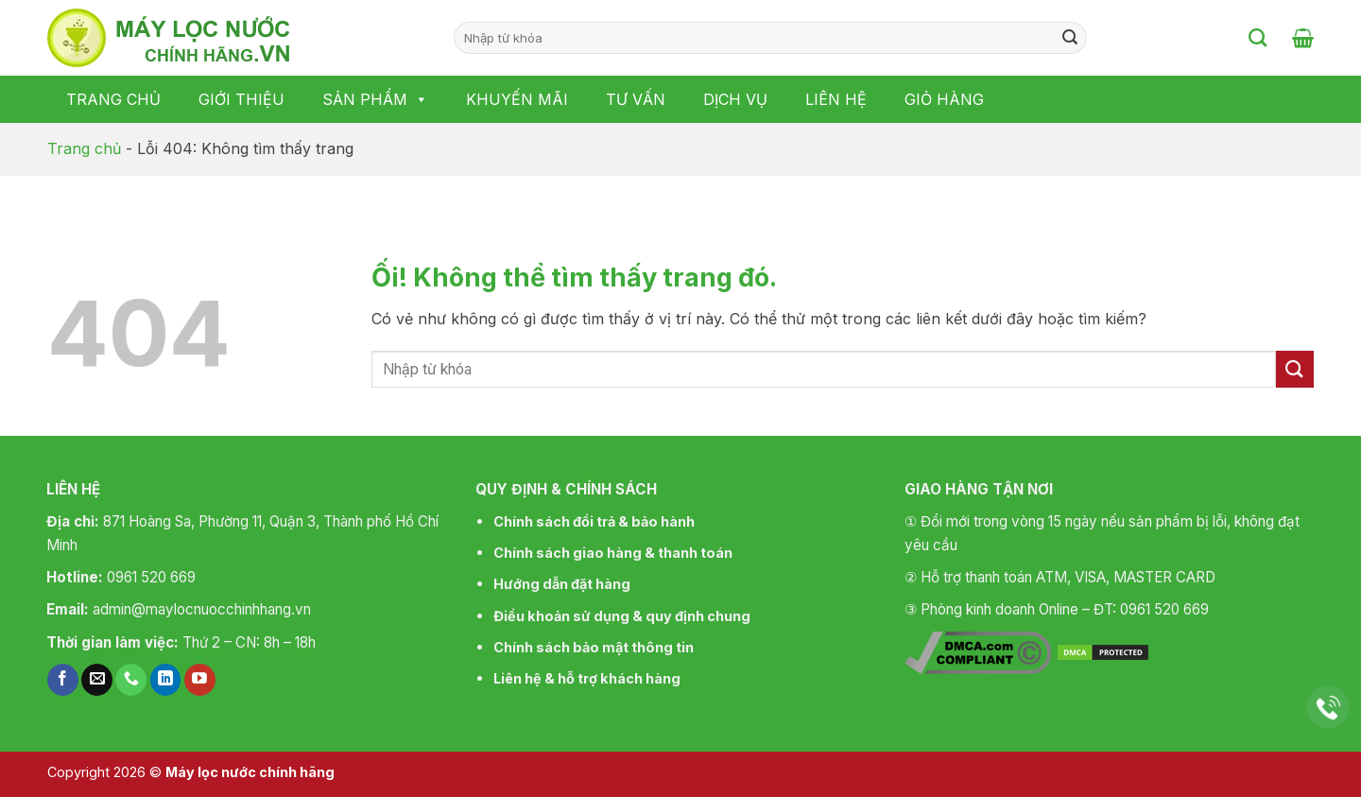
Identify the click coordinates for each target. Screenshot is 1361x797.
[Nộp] (1070, 38)
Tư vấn (635, 99)
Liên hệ (836, 99)
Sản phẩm (375, 99)
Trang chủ (113, 99)
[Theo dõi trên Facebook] (62, 680)
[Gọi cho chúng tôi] (130, 680)
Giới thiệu (241, 99)
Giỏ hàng (944, 99)
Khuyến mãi (517, 99)
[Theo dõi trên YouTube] (199, 680)
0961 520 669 (151, 577)
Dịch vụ (735, 99)
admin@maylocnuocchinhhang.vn (202, 609)
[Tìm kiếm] (1257, 37)
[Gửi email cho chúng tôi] (96, 680)
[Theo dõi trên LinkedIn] (165, 680)
